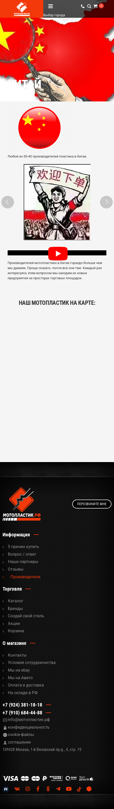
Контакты (17, 655)
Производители (25, 576)
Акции (14, 623)
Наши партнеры (23, 561)
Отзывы (15, 569)
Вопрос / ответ (22, 554)
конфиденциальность (29, 727)
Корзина (16, 630)
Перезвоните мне (92, 504)
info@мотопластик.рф (29, 719)
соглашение (19, 742)
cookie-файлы (21, 734)
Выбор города (71, 15)
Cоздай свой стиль (26, 615)
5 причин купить (23, 546)
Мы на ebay (19, 670)
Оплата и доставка (26, 685)
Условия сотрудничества (32, 662)
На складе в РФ (23, 692)
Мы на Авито (20, 677)
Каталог (15, 601)
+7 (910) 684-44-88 (22, 713)
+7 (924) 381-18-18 (22, 705)
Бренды (15, 608)
